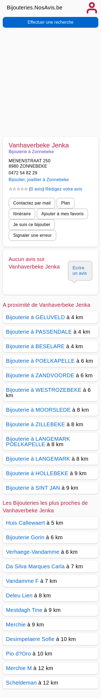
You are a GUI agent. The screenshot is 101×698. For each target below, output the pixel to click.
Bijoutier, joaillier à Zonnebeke (39, 179)
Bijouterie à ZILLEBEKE (35, 424)
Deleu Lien (19, 595)
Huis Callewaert (25, 523)
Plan (65, 203)
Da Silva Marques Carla (35, 566)
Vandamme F (22, 581)
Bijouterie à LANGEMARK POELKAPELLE (38, 441)
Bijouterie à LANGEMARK (38, 459)
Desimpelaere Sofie (30, 639)
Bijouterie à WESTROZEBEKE (43, 390)
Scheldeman (21, 683)
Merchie (16, 625)
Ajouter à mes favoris (62, 213)
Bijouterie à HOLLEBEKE (37, 473)
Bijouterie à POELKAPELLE (40, 361)
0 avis (37, 189)
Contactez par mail (32, 203)
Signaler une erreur (32, 235)
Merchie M (19, 668)
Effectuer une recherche (50, 22)
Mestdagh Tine (24, 610)
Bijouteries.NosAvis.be (34, 7)
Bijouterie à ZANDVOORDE (40, 375)
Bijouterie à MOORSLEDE (38, 410)
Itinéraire (22, 213)
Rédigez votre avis (63, 189)
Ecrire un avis (79, 271)
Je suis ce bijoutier (31, 224)
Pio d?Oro (18, 654)
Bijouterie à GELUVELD (35, 317)
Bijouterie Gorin (25, 537)
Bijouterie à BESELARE (35, 346)
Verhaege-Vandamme (33, 552)
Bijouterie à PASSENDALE (39, 332)
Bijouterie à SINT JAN (33, 488)
